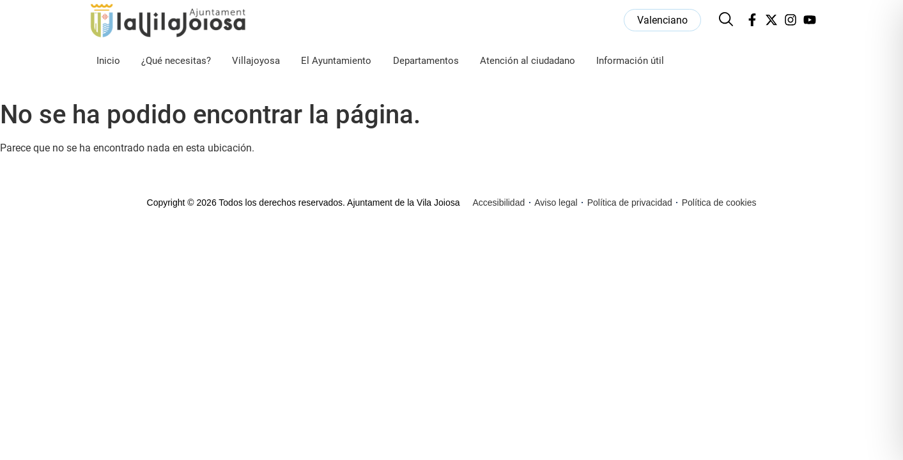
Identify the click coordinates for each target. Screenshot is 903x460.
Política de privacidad (629, 202)
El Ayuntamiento (336, 60)
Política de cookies (719, 202)
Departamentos (426, 60)
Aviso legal (555, 202)
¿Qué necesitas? (176, 60)
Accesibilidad (499, 202)
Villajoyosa (256, 60)
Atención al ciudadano (527, 60)
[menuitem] (662, 20)
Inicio (108, 60)
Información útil (630, 60)
